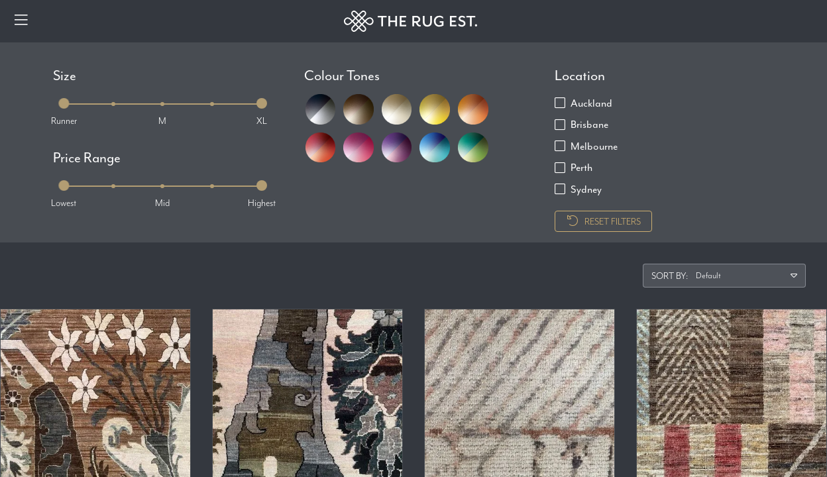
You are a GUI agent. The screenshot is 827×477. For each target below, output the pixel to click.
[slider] (63, 103)
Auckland (591, 103)
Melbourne (594, 146)
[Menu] (21, 21)
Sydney (586, 189)
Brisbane (589, 124)
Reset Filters (603, 221)
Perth (581, 167)
